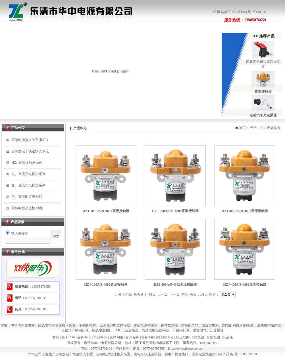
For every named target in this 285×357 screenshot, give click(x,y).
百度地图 (213, 337)
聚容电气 (200, 330)
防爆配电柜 (210, 325)
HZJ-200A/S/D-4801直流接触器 (175, 211)
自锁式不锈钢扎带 (75, 330)
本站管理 (122, 348)
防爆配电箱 (189, 325)
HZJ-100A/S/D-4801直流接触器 (106, 211)
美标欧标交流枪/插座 (27, 208)
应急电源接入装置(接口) (29, 140)
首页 (242, 128)
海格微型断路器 (269, 325)
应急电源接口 (102, 330)
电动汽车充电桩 (23, 325)
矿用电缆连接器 (145, 325)
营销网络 (116, 337)
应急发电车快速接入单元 (30, 151)
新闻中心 (84, 337)
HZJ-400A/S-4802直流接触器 (244, 285)
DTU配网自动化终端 (238, 325)
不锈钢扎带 (87, 325)
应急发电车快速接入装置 (57, 325)
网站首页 (224, 12)
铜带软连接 (169, 325)
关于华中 (68, 337)
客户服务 (132, 337)
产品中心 (100, 337)
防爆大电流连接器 (155, 330)
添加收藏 (243, 12)
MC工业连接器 (127, 330)
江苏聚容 (217, 330)
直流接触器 (263, 92)
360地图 (198, 337)
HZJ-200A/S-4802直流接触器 (175, 285)
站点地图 (183, 337)
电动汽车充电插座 (263, 115)
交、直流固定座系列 (26, 197)
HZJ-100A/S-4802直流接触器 (106, 285)
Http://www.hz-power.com (186, 348)
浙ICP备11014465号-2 (157, 337)
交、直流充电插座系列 (28, 185)
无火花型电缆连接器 (114, 325)
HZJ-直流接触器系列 (26, 163)
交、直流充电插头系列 (28, 174)
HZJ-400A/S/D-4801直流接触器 (244, 211)
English (261, 12)
